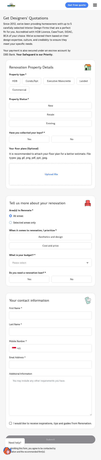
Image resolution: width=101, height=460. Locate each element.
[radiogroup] (50, 85)
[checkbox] (10, 423)
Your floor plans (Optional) (23, 148)
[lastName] (50, 331)
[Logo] (9, 7)
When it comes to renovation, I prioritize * (33, 230)
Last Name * (15, 324)
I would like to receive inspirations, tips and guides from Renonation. (52, 423)
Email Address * (17, 357)
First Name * (15, 308)
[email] (50, 365)
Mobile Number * (18, 341)
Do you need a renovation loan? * (27, 273)
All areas (18, 215)
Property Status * (19, 99)
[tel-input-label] (56, 348)
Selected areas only (24, 222)
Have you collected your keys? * (27, 133)
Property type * (17, 74)
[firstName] (50, 315)
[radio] (14, 81)
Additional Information (20, 374)
